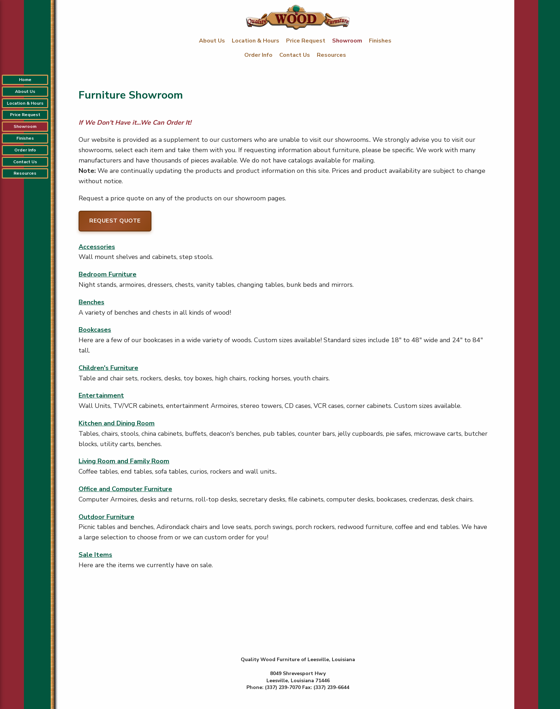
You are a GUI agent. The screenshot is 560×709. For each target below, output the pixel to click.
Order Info (259, 55)
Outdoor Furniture (106, 517)
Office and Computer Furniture (125, 489)
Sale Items (95, 554)
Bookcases (95, 329)
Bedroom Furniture (107, 274)
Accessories (97, 247)
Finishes (380, 41)
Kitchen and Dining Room (117, 423)
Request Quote (115, 221)
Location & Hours (256, 41)
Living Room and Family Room (124, 461)
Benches (91, 302)
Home (25, 80)
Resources (331, 55)
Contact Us (295, 55)
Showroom (348, 41)
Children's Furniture (108, 368)
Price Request (306, 41)
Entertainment (101, 395)
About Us (212, 41)
